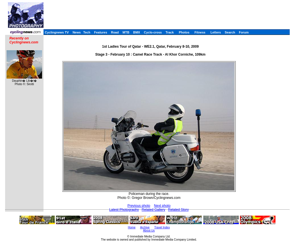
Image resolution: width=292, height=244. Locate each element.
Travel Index (162, 227)
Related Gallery (153, 210)
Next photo (162, 206)
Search (230, 32)
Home (132, 227)
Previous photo (138, 206)
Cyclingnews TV (57, 32)
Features (100, 32)
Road (115, 32)
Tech (86, 32)
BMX (136, 32)
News (77, 32)
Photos (184, 32)
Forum (243, 32)
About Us (149, 230)
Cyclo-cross (153, 32)
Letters (215, 32)
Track (169, 32)
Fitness (200, 32)
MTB (126, 32)
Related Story (178, 210)
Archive (145, 227)
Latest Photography (124, 210)
